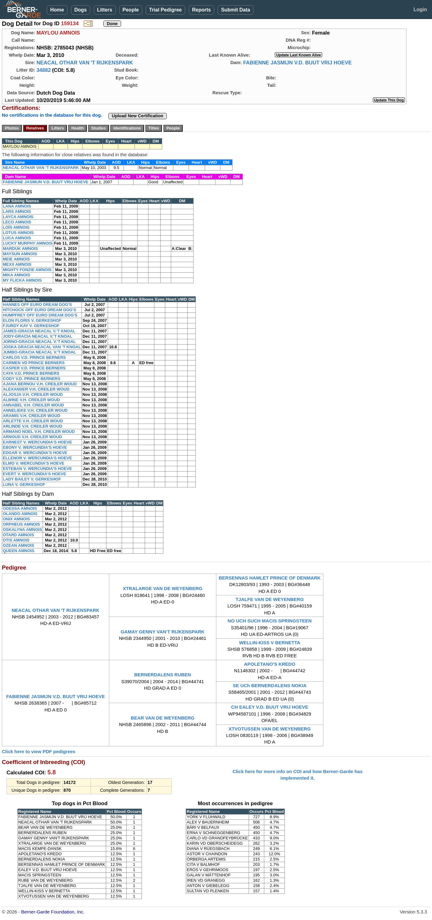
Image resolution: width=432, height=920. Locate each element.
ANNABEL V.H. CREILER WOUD (33, 405)
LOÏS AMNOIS (16, 227)
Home (57, 9)
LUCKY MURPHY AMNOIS (27, 243)
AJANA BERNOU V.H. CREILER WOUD (40, 384)
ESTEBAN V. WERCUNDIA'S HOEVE (37, 468)
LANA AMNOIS (17, 206)
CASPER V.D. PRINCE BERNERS (34, 368)
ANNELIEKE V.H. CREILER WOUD (35, 410)
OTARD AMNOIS (18, 535)
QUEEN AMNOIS (18, 550)
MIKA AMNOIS (16, 275)
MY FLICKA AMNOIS (22, 280)
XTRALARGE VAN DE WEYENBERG (163, 588)
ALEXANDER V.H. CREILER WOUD (36, 389)
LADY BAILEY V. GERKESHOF (32, 479)
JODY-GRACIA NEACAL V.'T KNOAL (37, 336)
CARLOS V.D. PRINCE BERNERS (34, 357)
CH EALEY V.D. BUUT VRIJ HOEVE (269, 707)
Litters (104, 9)
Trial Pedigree (165, 9)
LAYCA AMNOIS (18, 216)
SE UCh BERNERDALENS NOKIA (270, 685)
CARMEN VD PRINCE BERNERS (34, 362)
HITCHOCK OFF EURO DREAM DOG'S (39, 309)
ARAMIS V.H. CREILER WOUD (31, 415)
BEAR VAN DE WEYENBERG (163, 718)
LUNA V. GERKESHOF (24, 484)
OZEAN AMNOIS (18, 545)
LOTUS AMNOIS (18, 232)
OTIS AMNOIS (16, 540)
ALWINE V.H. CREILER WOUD (31, 399)
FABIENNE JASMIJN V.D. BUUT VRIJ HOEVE (297, 62)
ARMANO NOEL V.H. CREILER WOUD (39, 431)
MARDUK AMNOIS (20, 248)
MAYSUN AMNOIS (20, 253)
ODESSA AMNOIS (20, 508)
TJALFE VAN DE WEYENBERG (270, 599)
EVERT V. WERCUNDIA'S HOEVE (34, 474)
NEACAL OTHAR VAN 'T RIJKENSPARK (84, 62)
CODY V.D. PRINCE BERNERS (31, 378)
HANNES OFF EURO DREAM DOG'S (37, 304)
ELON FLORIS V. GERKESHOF (32, 320)
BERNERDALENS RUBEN (162, 674)
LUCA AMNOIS (17, 238)
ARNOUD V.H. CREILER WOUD (32, 436)
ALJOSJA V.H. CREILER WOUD (33, 394)
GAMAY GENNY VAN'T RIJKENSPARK (162, 631)
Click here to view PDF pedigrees (38, 751)
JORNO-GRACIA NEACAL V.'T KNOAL (39, 341)
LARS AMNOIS (17, 211)
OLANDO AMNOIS (20, 513)
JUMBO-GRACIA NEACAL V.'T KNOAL (39, 352)
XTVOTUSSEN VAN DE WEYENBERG (269, 728)
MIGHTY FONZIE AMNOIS (27, 269)
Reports (201, 9)
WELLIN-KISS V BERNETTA (269, 642)
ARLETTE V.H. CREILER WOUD (33, 421)
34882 (43, 70)
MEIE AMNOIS (16, 259)
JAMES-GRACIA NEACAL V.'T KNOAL (39, 331)
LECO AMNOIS (17, 222)
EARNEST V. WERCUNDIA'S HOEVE (37, 442)
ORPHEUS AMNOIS (21, 524)
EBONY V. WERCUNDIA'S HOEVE (35, 447)
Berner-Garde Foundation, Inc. (52, 911)
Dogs (80, 9)
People (131, 9)
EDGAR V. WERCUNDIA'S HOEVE (35, 452)
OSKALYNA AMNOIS (22, 529)
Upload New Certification (137, 115)
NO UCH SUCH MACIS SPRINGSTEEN (270, 620)
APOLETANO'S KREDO (269, 664)
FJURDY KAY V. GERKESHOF (31, 325)
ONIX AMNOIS (16, 519)
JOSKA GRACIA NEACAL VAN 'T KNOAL (42, 347)
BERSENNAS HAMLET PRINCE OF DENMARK (270, 577)
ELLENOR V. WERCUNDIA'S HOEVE (37, 458)
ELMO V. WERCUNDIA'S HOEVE (33, 463)
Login (420, 9)
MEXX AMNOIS (17, 264)
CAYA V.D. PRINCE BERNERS (31, 373)
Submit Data (235, 9)
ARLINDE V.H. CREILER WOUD (32, 426)
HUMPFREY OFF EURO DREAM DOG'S (40, 315)
